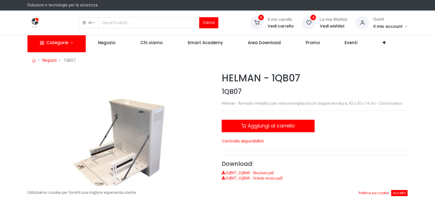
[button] (89, 22)
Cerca (209, 22)
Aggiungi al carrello (268, 125)
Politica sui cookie (374, 193)
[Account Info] (390, 26)
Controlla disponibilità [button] (243, 141)
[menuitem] (107, 43)
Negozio (49, 60)
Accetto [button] (399, 193)
